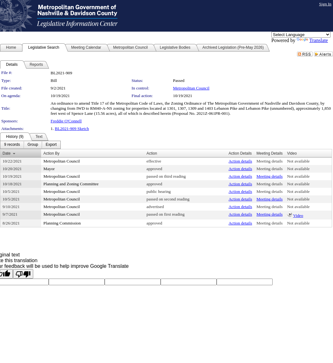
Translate (312, 40)
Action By (51, 153)
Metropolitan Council (191, 88)
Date (6, 153)
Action (151, 153)
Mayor (49, 168)
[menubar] (30, 145)
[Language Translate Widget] (300, 35)
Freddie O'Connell (66, 121)
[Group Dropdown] (33, 145)
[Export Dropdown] (51, 145)
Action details (240, 161)
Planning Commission (62, 223)
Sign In (325, 4)
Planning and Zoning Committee (70, 184)
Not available (298, 161)
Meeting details (269, 161)
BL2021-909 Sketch (72, 128)
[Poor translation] (23, 274)
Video (298, 215)
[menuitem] (12, 145)
